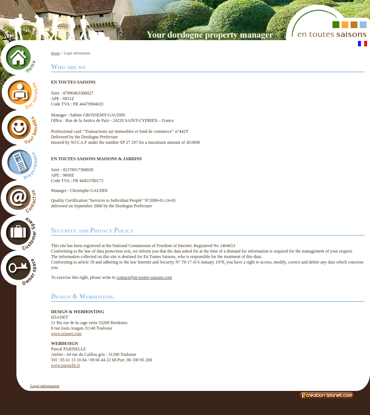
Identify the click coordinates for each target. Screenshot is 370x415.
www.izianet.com (66, 333)
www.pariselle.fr (65, 365)
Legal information (44, 386)
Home (55, 53)
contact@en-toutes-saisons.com (144, 277)
